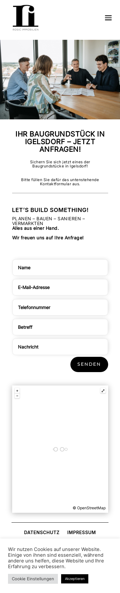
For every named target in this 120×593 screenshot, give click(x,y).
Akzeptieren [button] (74, 578)
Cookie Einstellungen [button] (33, 578)
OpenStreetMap (91, 507)
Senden (89, 364)
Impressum (81, 532)
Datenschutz (42, 532)
